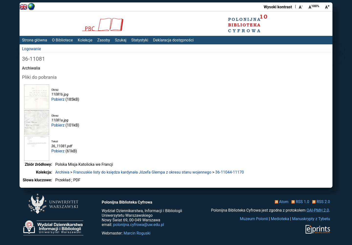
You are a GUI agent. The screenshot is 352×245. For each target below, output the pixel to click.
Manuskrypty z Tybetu (311, 218)
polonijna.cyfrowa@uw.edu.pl (138, 224)
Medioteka (280, 218)
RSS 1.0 (299, 201)
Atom (281, 201)
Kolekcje (85, 40)
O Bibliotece (62, 40)
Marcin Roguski (136, 233)
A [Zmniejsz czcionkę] (301, 7)
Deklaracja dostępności (173, 40)
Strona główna (34, 40)
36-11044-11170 (229, 172)
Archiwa (62, 172)
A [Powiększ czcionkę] (327, 7)
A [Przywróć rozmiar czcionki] (313, 7)
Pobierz (58, 99)
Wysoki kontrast (278, 7)
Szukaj (120, 40)
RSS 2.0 (320, 201)
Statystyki (139, 40)
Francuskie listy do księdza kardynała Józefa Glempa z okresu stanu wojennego (142, 172)
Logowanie (31, 49)
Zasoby (103, 40)
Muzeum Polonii (254, 218)
